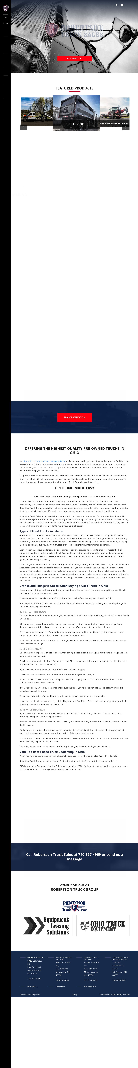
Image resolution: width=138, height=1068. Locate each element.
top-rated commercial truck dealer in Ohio (44, 490)
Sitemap (74, 1024)
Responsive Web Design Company (110, 1024)
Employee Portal (90, 1016)
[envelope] (122, 5)
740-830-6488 (62, 1009)
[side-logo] (6, 11)
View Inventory (74, 58)
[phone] (117, 5)
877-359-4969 (90, 1009)
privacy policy (32, 1016)
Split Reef (126, 1024)
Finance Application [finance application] (74, 446)
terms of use (60, 1016)
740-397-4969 (34, 1008)
